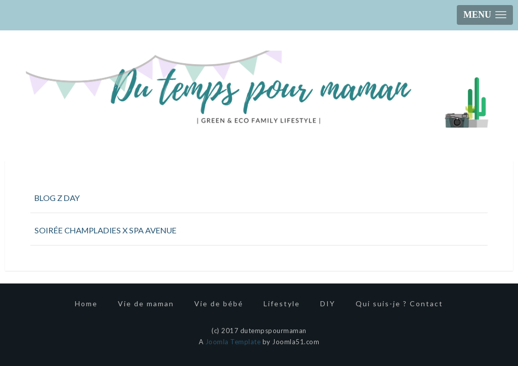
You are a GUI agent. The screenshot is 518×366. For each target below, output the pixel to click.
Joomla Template (233, 342)
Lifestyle (282, 303)
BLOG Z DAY (57, 197)
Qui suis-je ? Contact (399, 303)
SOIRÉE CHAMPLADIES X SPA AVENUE (105, 230)
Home (86, 303)
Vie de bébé (218, 303)
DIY (327, 303)
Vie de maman (146, 303)
